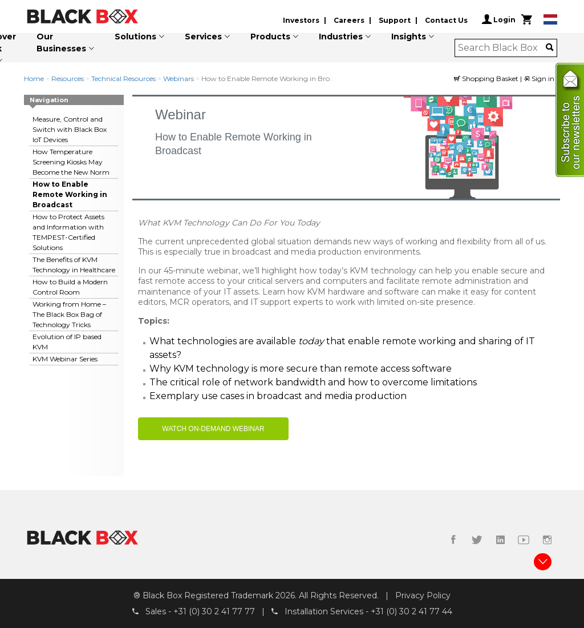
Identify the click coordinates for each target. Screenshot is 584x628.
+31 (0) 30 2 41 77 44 (411, 611)
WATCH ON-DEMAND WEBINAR (213, 429)
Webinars (178, 78)
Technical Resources (123, 78)
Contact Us (446, 20)
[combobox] (502, 48)
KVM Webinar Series (65, 359)
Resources (67, 78)
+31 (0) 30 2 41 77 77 (214, 611)
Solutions (135, 36)
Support (395, 20)
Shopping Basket (487, 78)
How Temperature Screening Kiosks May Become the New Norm (71, 161)
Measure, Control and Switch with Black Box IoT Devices (70, 129)
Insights (408, 36)
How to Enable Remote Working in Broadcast (70, 194)
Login (499, 19)
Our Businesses (61, 42)
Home (34, 78)
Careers (349, 20)
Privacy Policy (423, 595)
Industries (341, 36)
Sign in (539, 78)
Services (203, 36)
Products (270, 36)
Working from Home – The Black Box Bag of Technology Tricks (69, 314)
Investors (301, 20)
